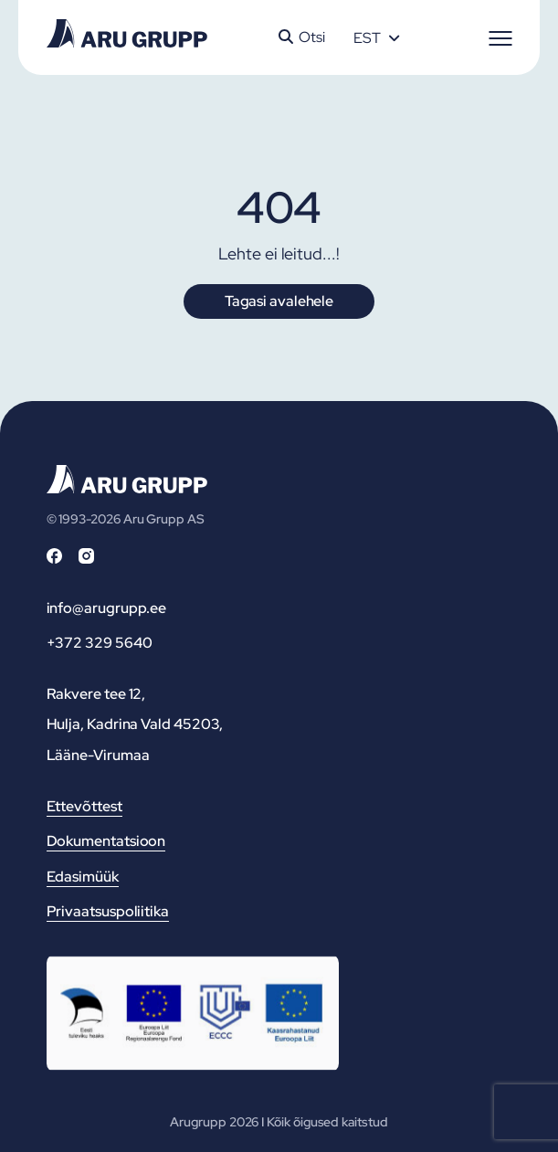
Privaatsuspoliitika (108, 911)
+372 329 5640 (100, 642)
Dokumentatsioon (106, 841)
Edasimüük (83, 876)
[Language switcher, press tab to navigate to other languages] (376, 37)
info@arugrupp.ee (107, 608)
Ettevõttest (84, 806)
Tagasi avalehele (279, 301)
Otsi (302, 37)
